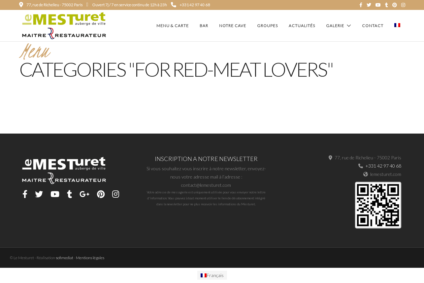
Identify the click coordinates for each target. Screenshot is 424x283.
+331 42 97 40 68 (190, 4)
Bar (204, 25)
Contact (372, 25)
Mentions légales (90, 258)
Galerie (335, 25)
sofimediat (64, 258)
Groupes (267, 25)
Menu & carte (172, 25)
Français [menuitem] (215, 276)
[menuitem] (212, 276)
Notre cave (232, 25)
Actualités (302, 25)
